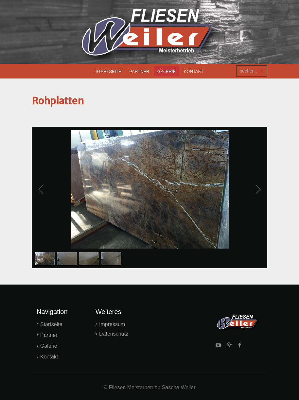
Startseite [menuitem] (108, 71)
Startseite (51, 324)
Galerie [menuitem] (166, 71)
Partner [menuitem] (139, 71)
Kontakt (49, 356)
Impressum (112, 324)
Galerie (48, 346)
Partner (48, 335)
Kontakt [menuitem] (193, 71)
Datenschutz (113, 334)
